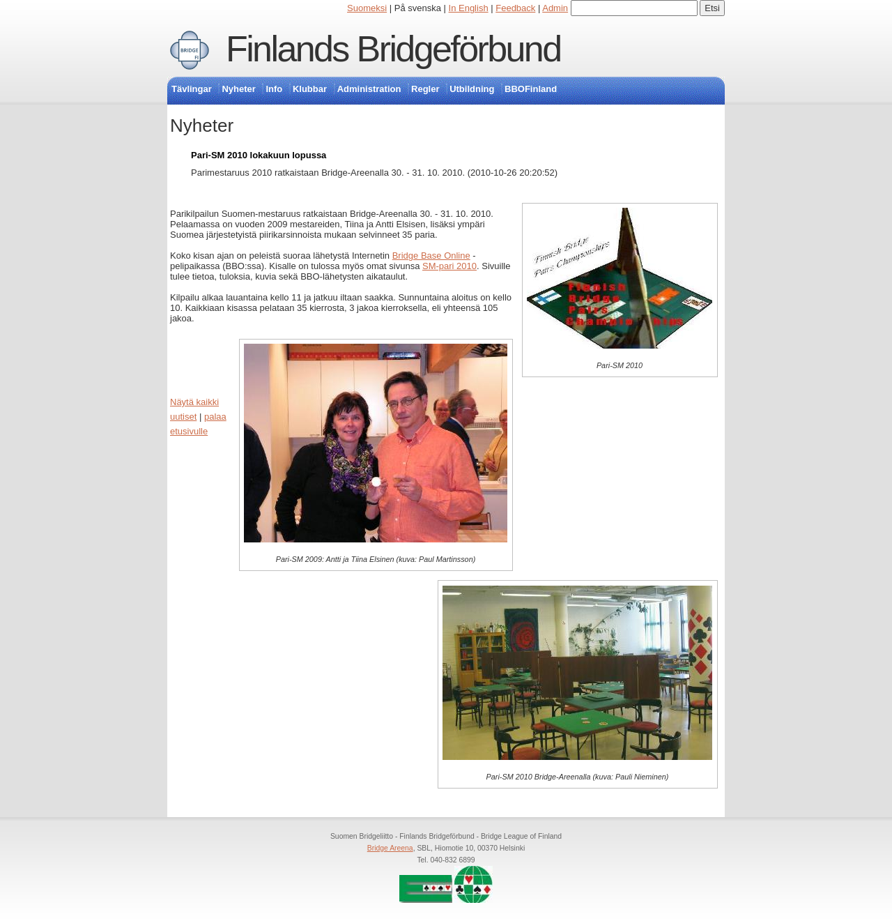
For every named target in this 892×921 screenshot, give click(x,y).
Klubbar (310, 89)
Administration (369, 89)
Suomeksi (367, 8)
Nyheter (238, 89)
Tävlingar (191, 89)
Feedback (515, 8)
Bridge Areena (390, 848)
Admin (555, 8)
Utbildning (471, 89)
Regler (425, 89)
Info (274, 89)
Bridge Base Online (431, 255)
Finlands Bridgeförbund (393, 49)
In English (469, 8)
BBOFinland (531, 89)
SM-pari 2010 (449, 266)
